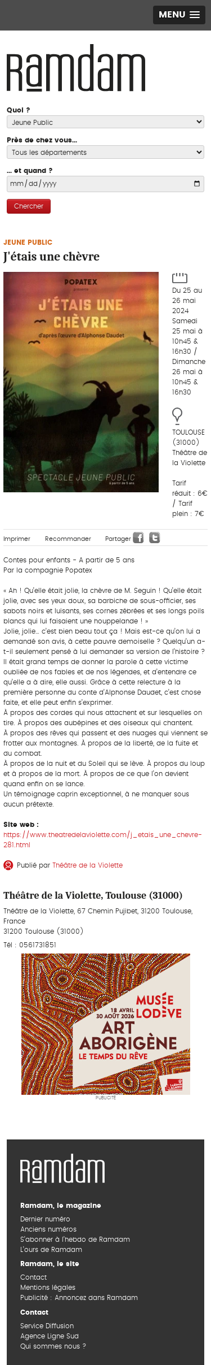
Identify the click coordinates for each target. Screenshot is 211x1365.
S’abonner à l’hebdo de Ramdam (75, 1239)
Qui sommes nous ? (53, 1346)
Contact (33, 1277)
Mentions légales (47, 1287)
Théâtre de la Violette (87, 865)
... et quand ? (30, 170)
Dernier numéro (45, 1219)
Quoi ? (18, 110)
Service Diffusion (47, 1326)
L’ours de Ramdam (51, 1249)
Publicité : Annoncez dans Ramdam (79, 1297)
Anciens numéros (48, 1229)
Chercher (28, 206)
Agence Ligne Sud (49, 1336)
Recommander (68, 539)
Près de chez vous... (42, 140)
